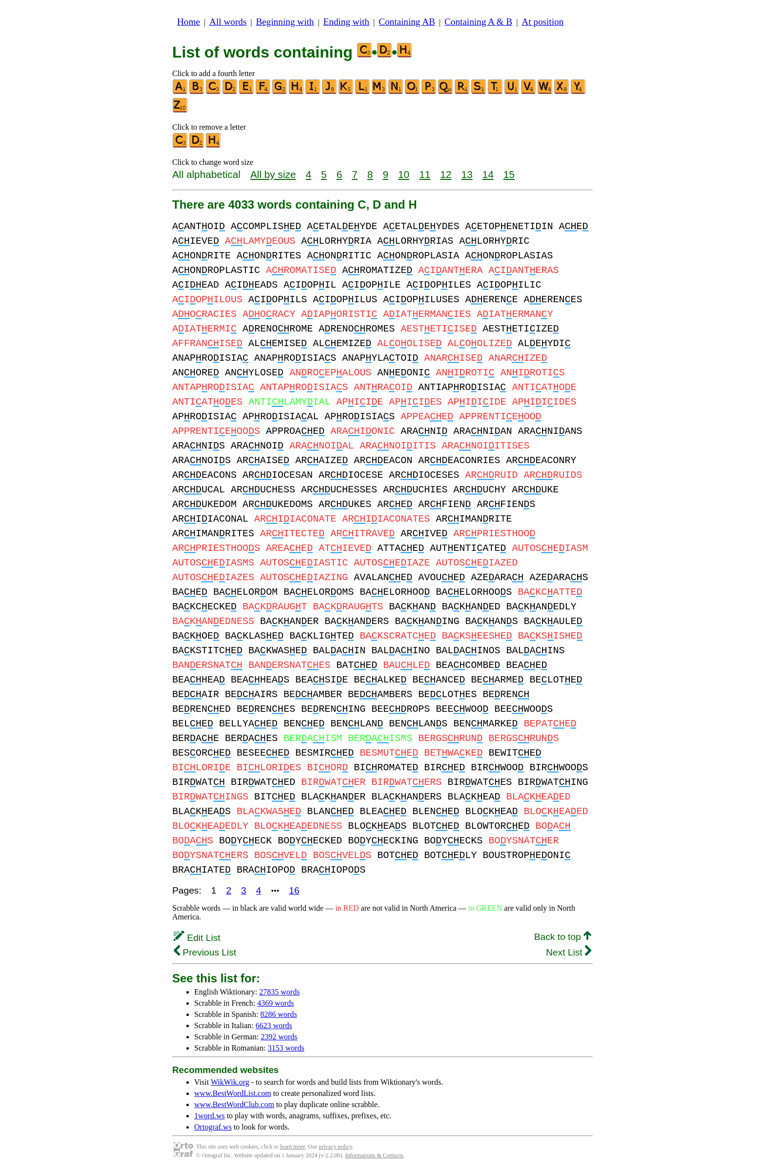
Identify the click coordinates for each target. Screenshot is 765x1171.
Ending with (346, 22)
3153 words (286, 1048)
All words (227, 22)
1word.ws (209, 1116)
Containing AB (407, 22)
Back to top (562, 937)
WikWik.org (230, 1082)
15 (509, 174)
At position (543, 22)
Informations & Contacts (374, 1155)
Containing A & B (478, 22)
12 (445, 174)
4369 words (275, 1003)
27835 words (279, 992)
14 (488, 174)
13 (466, 174)
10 (403, 174)
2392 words (279, 1037)
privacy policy (335, 1146)
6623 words (274, 1025)
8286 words (279, 1014)
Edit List (197, 938)
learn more (292, 1146)
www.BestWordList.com (232, 1093)
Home (188, 22)
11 (424, 174)
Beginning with (285, 22)
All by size (273, 174)
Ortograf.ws (213, 1127)
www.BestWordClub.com (234, 1104)
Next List (568, 952)
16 (294, 890)
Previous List (205, 952)
